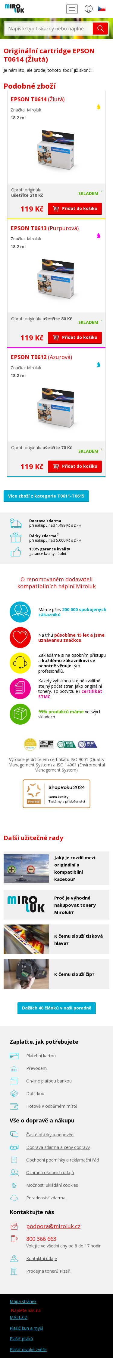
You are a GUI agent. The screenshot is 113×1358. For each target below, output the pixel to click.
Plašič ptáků (21, 1338)
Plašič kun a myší (26, 1328)
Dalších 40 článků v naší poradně (56, 1008)
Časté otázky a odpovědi (50, 1134)
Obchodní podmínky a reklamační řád (62, 1160)
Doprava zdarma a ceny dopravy (58, 1147)
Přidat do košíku (74, 208)
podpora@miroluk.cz (53, 1226)
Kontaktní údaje (41, 1258)
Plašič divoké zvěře (28, 1349)
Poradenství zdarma (45, 1198)
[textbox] (49, 29)
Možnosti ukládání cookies (52, 1185)
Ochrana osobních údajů (50, 1172)
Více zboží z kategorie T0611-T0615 (46, 496)
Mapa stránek (23, 1301)
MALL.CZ (18, 1317)
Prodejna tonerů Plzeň (48, 1271)
